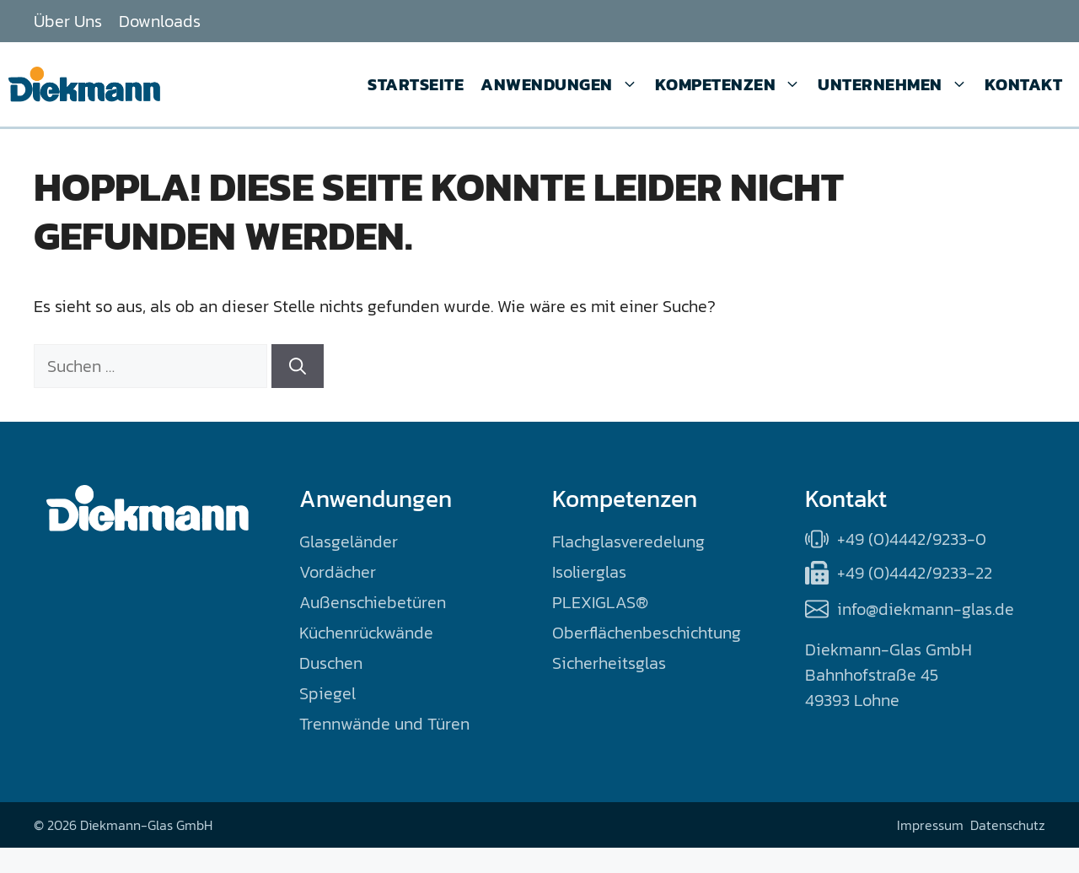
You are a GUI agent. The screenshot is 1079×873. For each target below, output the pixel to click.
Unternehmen (893, 84)
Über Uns (68, 21)
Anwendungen (559, 84)
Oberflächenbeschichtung (646, 632)
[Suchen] (297, 366)
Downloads (160, 21)
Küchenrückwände (366, 632)
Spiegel (327, 693)
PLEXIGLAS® (600, 602)
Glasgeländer (348, 541)
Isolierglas (589, 572)
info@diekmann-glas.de (925, 609)
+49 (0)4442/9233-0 (911, 539)
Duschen (330, 663)
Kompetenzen (728, 84)
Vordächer (337, 572)
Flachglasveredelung (628, 541)
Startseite (416, 84)
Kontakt (1024, 84)
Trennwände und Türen (384, 723)
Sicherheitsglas (609, 663)
